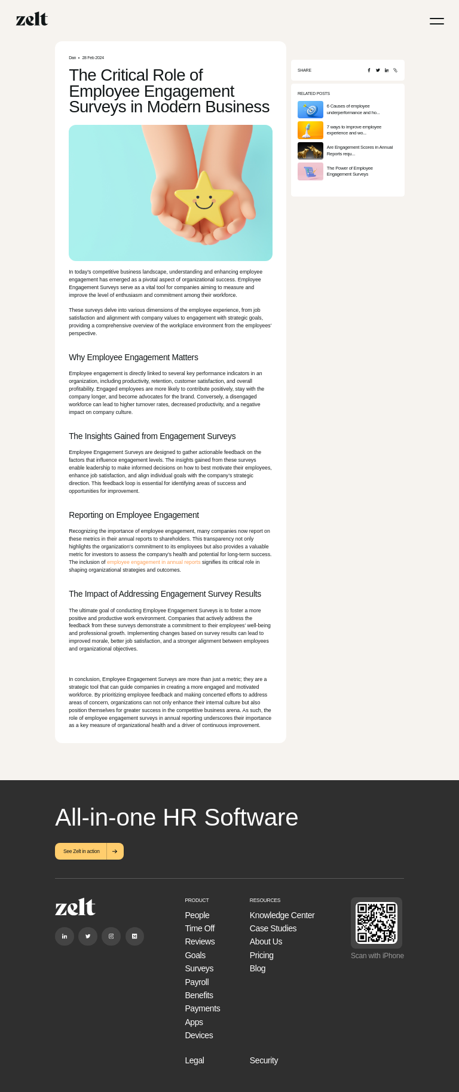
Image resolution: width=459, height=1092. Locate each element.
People (197, 915)
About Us (266, 941)
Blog (257, 968)
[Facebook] (369, 70)
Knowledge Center (282, 915)
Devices (199, 1035)
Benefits (199, 995)
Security (264, 1060)
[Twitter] (378, 70)
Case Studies (273, 928)
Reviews (200, 941)
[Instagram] (111, 936)
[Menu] (437, 21)
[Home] (32, 18)
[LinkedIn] (387, 70)
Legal (194, 1060)
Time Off (200, 928)
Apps (194, 1022)
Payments (202, 1008)
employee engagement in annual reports (154, 562)
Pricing (262, 955)
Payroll (197, 982)
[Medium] (135, 936)
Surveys (199, 968)
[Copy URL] (395, 70)
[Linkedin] (64, 936)
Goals (195, 955)
